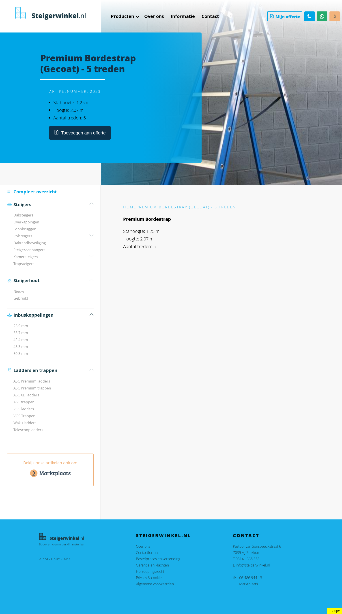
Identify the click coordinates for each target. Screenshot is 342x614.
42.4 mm (20, 339)
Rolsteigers (22, 235)
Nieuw (18, 291)
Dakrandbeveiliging (29, 242)
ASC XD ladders (26, 395)
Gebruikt (20, 298)
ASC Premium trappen (32, 388)
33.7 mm (20, 332)
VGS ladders (23, 408)
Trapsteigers (23, 263)
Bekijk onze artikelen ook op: (50, 469)
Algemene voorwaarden (155, 584)
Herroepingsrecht (150, 571)
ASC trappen (23, 402)
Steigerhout (23, 280)
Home (129, 207)
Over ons (143, 546)
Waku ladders (25, 422)
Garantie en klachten (152, 565)
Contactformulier (149, 552)
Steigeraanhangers (29, 249)
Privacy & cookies (149, 577)
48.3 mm (20, 346)
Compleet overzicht (35, 192)
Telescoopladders (28, 429)
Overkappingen (26, 222)
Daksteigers (23, 215)
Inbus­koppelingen (30, 315)
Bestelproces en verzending (158, 558)
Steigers (19, 204)
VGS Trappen (24, 415)
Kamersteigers (25, 256)
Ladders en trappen (32, 370)
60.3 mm (20, 353)
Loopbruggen (24, 229)
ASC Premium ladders (31, 381)
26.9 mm (20, 325)
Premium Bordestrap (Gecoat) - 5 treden (186, 207)
